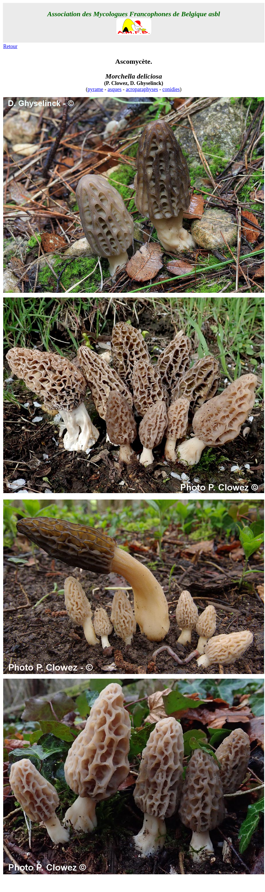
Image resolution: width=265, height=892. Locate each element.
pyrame (95, 89)
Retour (10, 46)
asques (114, 89)
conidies (171, 89)
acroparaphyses (142, 89)
